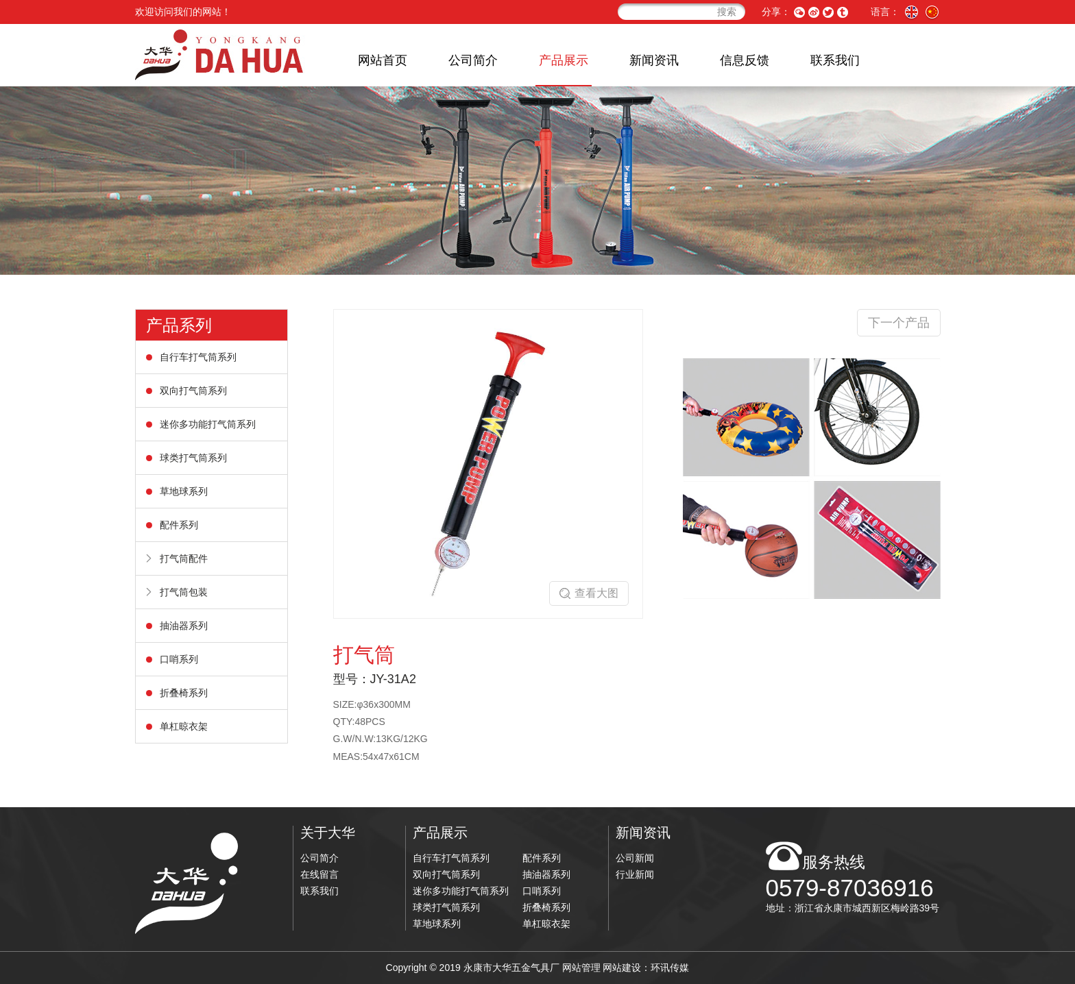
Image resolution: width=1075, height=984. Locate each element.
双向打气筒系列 (193, 390)
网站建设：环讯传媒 (646, 967)
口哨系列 (179, 659)
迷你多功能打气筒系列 (208, 424)
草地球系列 (184, 491)
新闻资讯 (654, 60)
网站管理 (581, 967)
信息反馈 (744, 60)
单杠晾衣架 (184, 726)
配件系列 (179, 524)
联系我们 (835, 60)
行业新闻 (635, 874)
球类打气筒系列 (193, 457)
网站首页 (382, 60)
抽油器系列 (184, 625)
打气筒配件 (184, 558)
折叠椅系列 (184, 692)
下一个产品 (899, 323)
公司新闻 (635, 857)
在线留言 (319, 874)
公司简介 (473, 60)
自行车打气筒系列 (198, 357)
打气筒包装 (184, 592)
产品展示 (563, 60)
